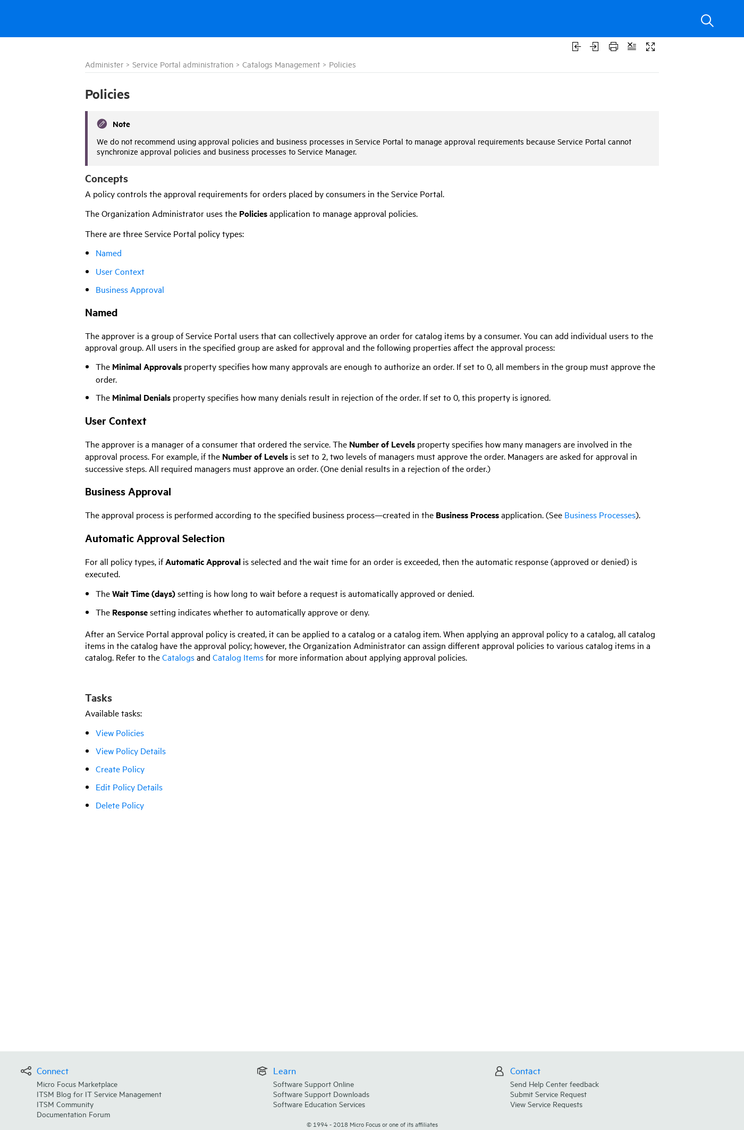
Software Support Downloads (321, 1094)
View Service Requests (546, 1104)
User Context (120, 271)
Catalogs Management (281, 64)
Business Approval (130, 289)
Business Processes (600, 514)
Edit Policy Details (129, 786)
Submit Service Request (548, 1094)
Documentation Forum (73, 1114)
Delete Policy (120, 805)
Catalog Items (238, 657)
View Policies (120, 732)
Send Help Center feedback (554, 1083)
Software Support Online (313, 1083)
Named (109, 252)
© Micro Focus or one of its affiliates (372, 1123)
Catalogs (178, 657)
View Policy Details (131, 750)
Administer (104, 64)
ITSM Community (65, 1104)
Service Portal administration (182, 64)
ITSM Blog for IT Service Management (99, 1094)
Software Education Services (319, 1104)
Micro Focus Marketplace (77, 1083)
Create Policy (120, 768)
